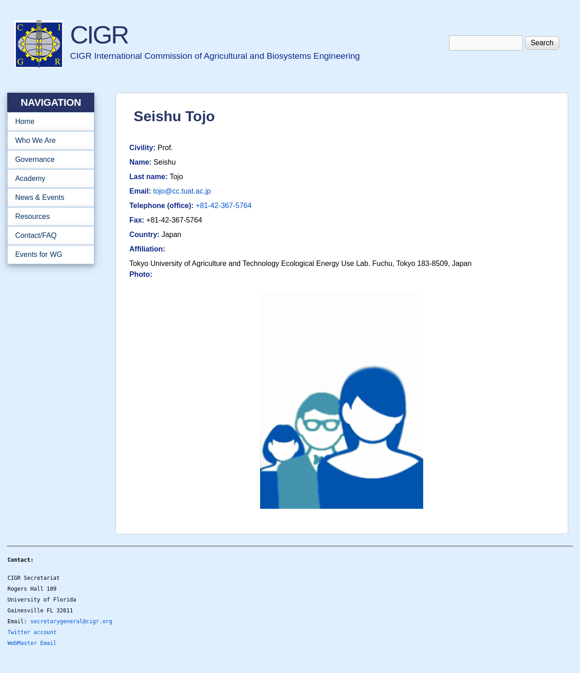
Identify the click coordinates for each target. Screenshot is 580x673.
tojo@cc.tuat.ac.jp (182, 191)
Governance (47, 160)
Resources (47, 217)
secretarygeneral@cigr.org (71, 621)
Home (24, 121)
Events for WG (38, 254)
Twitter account (31, 632)
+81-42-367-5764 (223, 205)
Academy (47, 179)
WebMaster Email (31, 643)
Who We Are (47, 141)
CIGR (99, 34)
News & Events (47, 198)
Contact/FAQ (47, 236)
